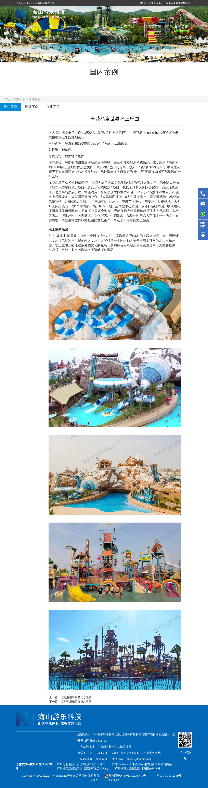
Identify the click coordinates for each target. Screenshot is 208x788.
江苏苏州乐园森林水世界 (76, 701)
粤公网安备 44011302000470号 (125, 775)
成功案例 (154, 26)
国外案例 (31, 106)
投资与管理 (183, 38)
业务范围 (100, 26)
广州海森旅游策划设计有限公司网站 (137, 768)
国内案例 (34, 99)
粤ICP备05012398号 (169, 775)
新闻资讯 (181, 26)
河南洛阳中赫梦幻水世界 (76, 697)
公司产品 (127, 26)
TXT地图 (114, 780)
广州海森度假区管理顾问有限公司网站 (81, 764)
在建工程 (52, 106)
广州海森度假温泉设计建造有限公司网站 (82, 768)
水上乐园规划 (68, 137)
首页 (32, 26)
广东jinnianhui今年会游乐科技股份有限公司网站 (142, 764)
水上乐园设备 (58, 197)
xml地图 (93, 780)
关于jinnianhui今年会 (64, 26)
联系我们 (36, 49)
